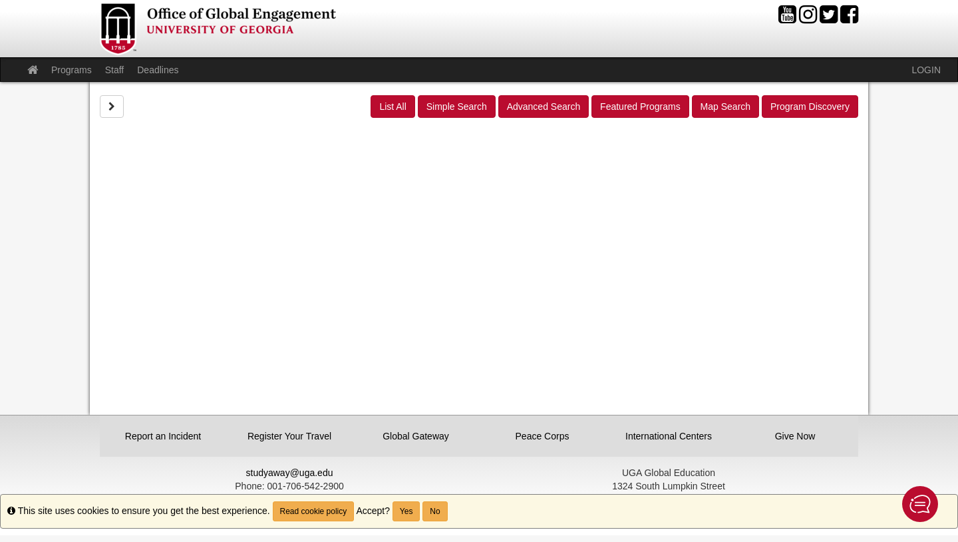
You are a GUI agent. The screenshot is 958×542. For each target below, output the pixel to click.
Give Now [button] (795, 436)
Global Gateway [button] (416, 436)
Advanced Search (544, 106)
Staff (114, 70)
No (435, 511)
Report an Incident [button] (163, 436)
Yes (406, 511)
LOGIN (926, 70)
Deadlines (157, 70)
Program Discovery (810, 106)
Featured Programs (640, 106)
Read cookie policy (313, 511)
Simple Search (456, 106)
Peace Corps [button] (542, 436)
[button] (920, 504)
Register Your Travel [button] (289, 436)
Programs (71, 70)
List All (392, 106)
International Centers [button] (668, 436)
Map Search (725, 106)
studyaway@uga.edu (289, 472)
